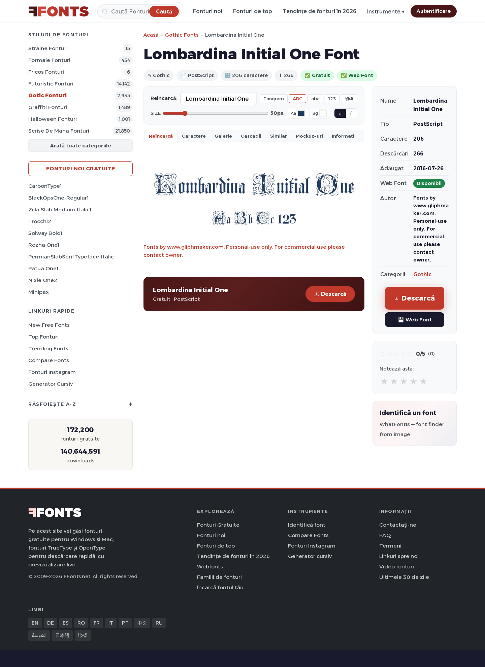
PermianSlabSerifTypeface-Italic (71, 256)
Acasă (151, 35)
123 (332, 98)
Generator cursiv (50, 384)
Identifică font (306, 525)
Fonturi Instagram (52, 372)
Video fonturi (396, 566)
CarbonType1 (45, 186)
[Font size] (215, 113)
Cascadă (251, 136)
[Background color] (323, 113)
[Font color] (301, 113)
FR (97, 623)
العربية (39, 635)
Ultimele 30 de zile (404, 577)
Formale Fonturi (49, 60)
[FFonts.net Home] (58, 11)
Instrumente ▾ (386, 11)
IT (110, 623)
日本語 (62, 635)
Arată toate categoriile (80, 145)
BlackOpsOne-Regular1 (58, 198)
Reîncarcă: (164, 98)
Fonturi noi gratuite (80, 168)
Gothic (422, 274)
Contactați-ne (397, 525)
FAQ (385, 535)
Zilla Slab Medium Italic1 (59, 209)
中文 (142, 623)
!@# (349, 98)
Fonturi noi (207, 11)
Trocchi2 (39, 221)
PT (125, 623)
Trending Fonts (48, 348)
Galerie (223, 136)
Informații (344, 136)
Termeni (390, 545)
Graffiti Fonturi (47, 107)
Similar (278, 136)
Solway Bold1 (45, 233)
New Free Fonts (49, 325)
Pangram (273, 98)
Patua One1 (43, 268)
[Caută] (138, 11)
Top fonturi (43, 337)
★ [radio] (384, 381)
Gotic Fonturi (47, 95)
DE (50, 623)
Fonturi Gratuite (218, 525)
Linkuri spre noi (399, 556)
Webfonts (210, 566)
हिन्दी (83, 635)
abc (315, 98)
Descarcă (330, 294)
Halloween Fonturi (52, 119)
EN (35, 623)
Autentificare (434, 11)
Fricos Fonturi (46, 72)
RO (81, 623)
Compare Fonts (48, 360)
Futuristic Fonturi (50, 83)
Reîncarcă (161, 136)
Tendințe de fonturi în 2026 (319, 11)
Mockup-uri (309, 136)
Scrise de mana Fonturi (58, 131)
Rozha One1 (43, 245)
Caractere (194, 136)
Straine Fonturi (48, 48)
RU (159, 623)
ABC (297, 98)
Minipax (38, 292)
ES (66, 623)
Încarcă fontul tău (220, 587)
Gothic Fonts (182, 35)
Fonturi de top (252, 11)
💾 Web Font (415, 319)
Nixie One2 (42, 280)
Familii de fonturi (219, 577)
